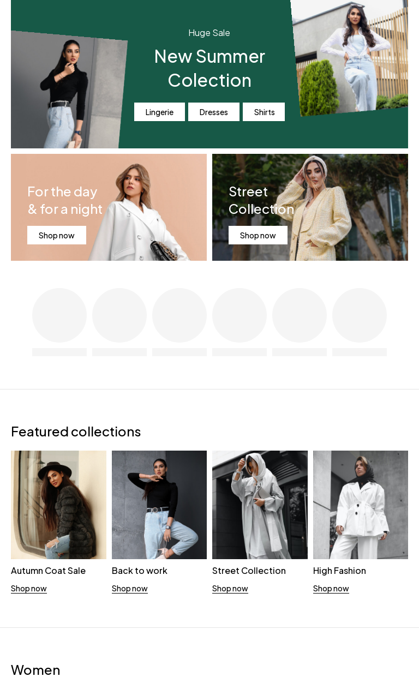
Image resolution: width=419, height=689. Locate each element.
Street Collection (249, 570)
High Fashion (339, 570)
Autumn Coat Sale (48, 570)
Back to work (139, 570)
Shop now (57, 235)
